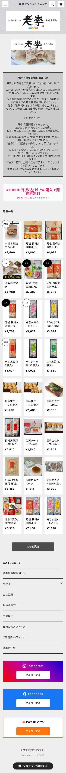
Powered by (33, 755)
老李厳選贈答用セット (15, 573)
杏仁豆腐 (8, 594)
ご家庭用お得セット (13, 637)
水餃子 (7, 583)
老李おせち (9, 648)
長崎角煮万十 (10, 605)
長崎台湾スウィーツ (14, 626)
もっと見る (33, 546)
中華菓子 (8, 615)
